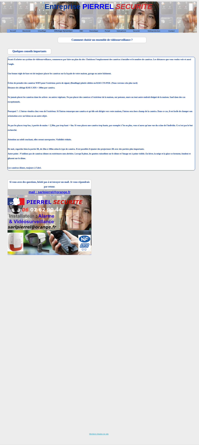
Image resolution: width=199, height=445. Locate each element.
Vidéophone (121, 31)
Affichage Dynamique (63, 31)
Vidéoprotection (154, 31)
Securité (136, 31)
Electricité (27, 31)
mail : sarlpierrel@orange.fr (49, 192)
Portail (107, 31)
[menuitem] (13, 31)
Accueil (13, 31)
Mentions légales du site (99, 434)
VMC (81, 31)
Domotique (93, 31)
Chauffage (42, 31)
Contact (171, 31)
